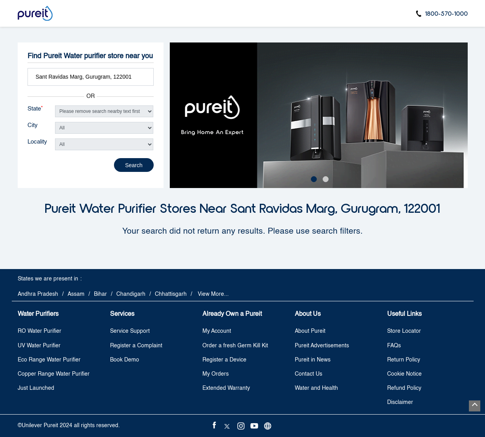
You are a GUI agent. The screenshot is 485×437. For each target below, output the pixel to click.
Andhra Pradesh (38, 294)
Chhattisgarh (171, 294)
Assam (76, 294)
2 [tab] (325, 178)
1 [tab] (313, 178)
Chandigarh (130, 294)
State (35, 108)
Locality (37, 142)
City (33, 125)
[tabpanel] (319, 115)
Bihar (100, 294)
